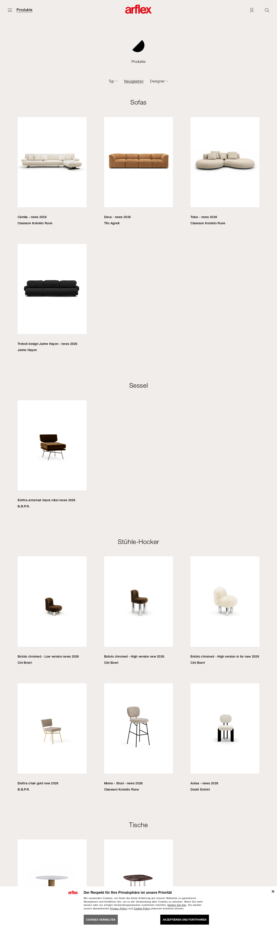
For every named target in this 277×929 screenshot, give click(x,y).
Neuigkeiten (134, 81)
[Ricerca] (267, 10)
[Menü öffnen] (10, 10)
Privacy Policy (118, 908)
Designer (157, 81)
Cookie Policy (142, 908)
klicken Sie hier (177, 905)
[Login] (251, 10)
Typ (111, 81)
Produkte (25, 10)
